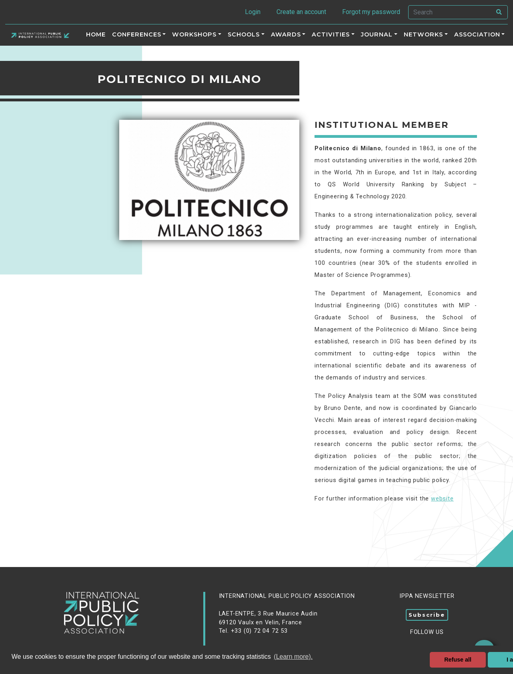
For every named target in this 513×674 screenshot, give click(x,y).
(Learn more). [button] (293, 656)
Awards (286, 34)
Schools (244, 34)
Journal (377, 34)
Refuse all (457, 659)
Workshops (194, 34)
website (442, 498)
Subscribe (427, 614)
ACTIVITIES (331, 34)
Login (253, 12)
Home (96, 34)
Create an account (301, 12)
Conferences (136, 34)
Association (477, 34)
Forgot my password (371, 12)
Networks (423, 34)
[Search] (449, 12)
